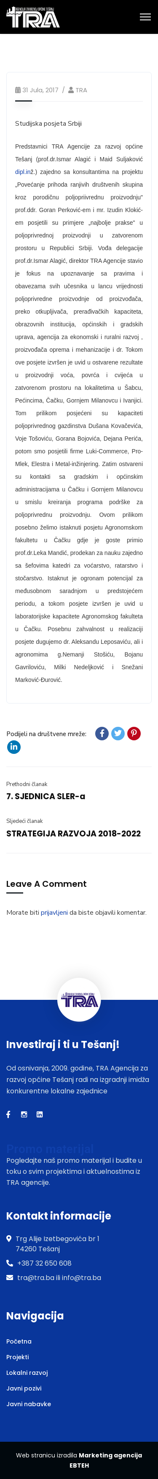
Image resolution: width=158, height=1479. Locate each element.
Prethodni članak (26, 784)
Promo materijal (50, 1149)
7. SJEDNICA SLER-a (46, 796)
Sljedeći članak (24, 821)
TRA (81, 90)
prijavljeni (54, 912)
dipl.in (23, 171)
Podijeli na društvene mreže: (46, 734)
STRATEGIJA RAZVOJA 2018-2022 (73, 833)
